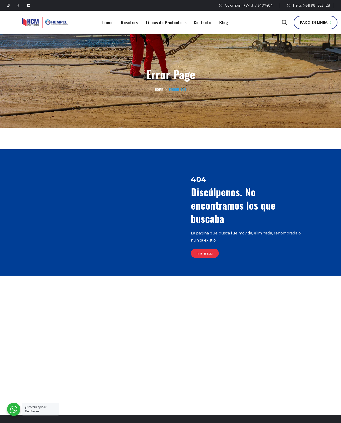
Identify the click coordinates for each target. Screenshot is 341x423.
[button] (284, 22)
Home (159, 89)
